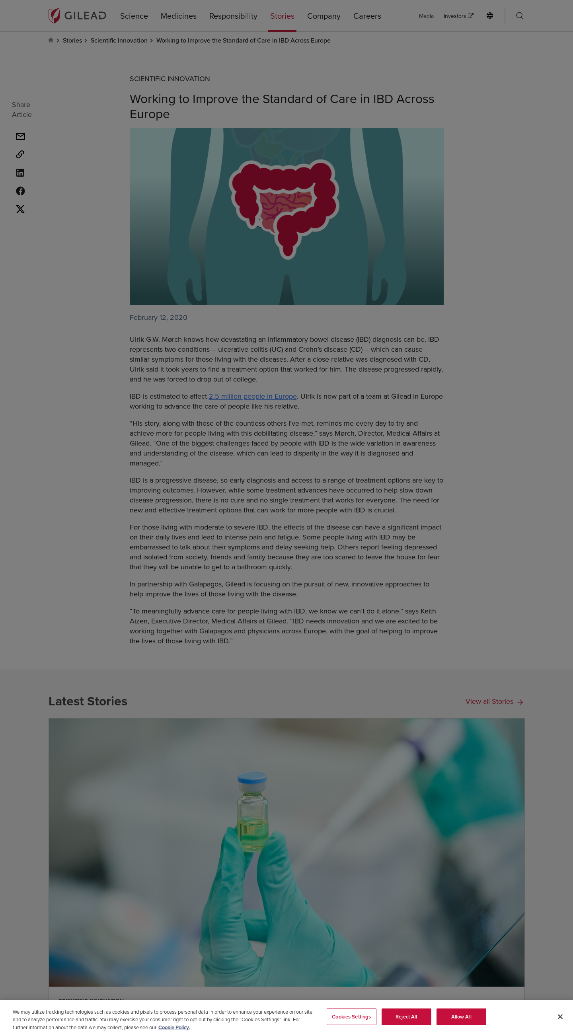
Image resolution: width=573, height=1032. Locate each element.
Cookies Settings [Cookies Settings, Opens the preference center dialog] (351, 1020)
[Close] (560, 1020)
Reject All (406, 1020)
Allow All (461, 1020)
